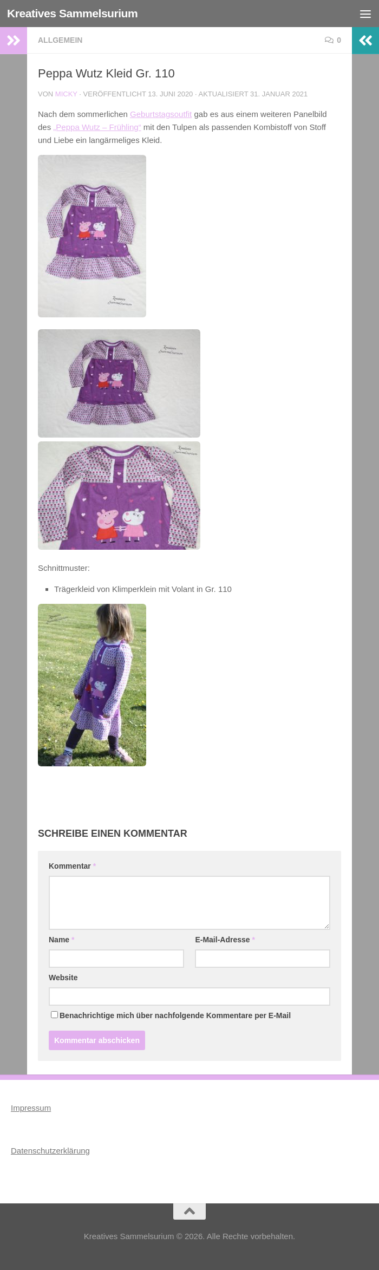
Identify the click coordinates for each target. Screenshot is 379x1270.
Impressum (31, 1107)
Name (61, 939)
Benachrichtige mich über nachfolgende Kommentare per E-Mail (171, 1015)
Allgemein (60, 40)
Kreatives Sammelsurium (72, 13)
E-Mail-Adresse (225, 939)
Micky (66, 94)
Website (63, 977)
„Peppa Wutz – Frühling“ (97, 127)
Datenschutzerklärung (50, 1150)
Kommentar (72, 866)
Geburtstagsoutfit (161, 114)
